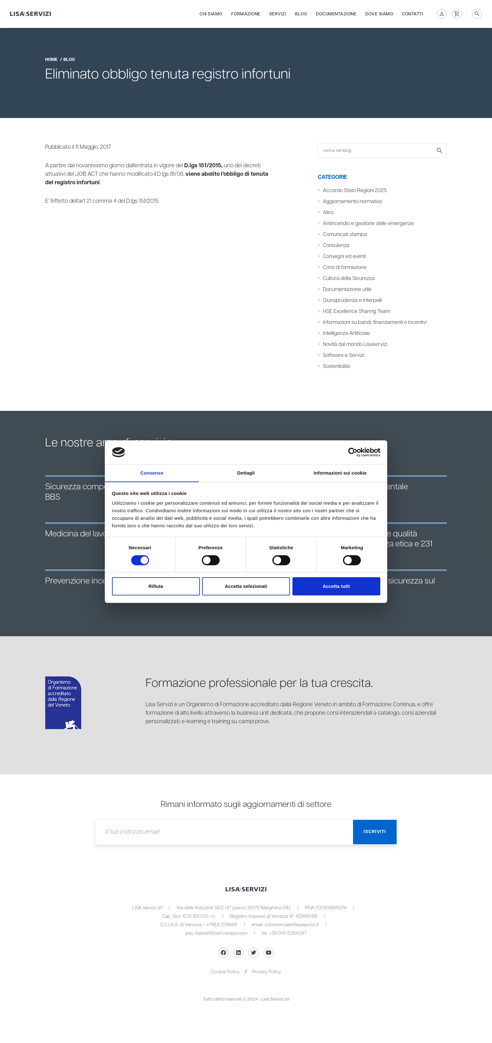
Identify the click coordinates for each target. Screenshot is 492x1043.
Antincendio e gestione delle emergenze (369, 223)
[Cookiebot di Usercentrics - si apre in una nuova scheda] (352, 452)
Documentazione (336, 13)
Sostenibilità (336, 366)
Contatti (412, 13)
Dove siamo (379, 13)
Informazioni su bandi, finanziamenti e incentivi (375, 322)
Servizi (277, 13)
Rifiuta (155, 586)
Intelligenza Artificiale (346, 333)
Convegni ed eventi (344, 256)
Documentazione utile (347, 289)
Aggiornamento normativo (353, 201)
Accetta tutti (336, 586)
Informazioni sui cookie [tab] (340, 473)
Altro (328, 212)
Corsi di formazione (345, 267)
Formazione (245, 13)
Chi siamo (211, 13)
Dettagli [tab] (246, 473)
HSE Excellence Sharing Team (357, 311)
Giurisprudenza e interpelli (352, 300)
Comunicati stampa (345, 234)
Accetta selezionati (246, 586)
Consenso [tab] (151, 473)
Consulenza (336, 245)
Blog (301, 13)
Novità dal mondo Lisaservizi (355, 344)
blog (69, 59)
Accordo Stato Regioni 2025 (355, 190)
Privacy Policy (266, 972)
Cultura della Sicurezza (349, 278)
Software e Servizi (343, 355)
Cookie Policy (225, 972)
